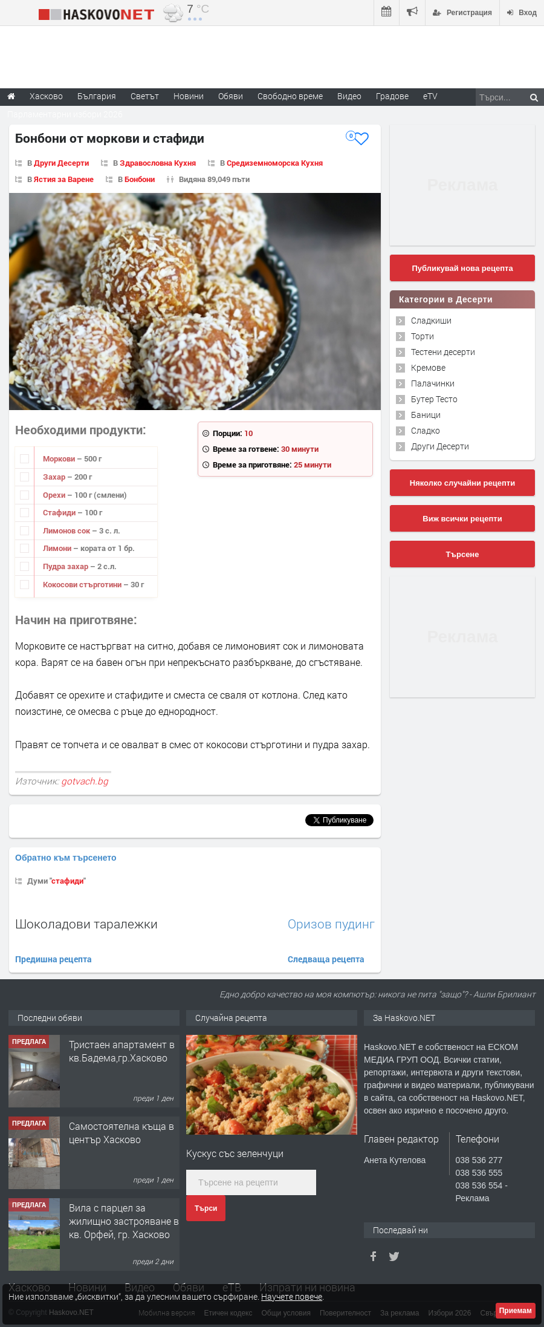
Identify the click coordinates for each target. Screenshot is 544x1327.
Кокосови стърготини (83, 584)
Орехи (55, 494)
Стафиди (60, 512)
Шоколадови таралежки (86, 923)
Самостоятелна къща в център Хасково (121, 1133)
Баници (426, 414)
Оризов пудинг (331, 923)
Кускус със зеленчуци (234, 1153)
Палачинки (433, 383)
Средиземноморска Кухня (275, 162)
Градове (392, 96)
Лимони (58, 548)
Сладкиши (431, 320)
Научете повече (291, 1296)
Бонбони (140, 179)
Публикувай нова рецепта (462, 268)
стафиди (67, 880)
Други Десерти (61, 162)
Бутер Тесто (434, 399)
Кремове (428, 367)
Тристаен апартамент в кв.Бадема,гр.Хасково (122, 1051)
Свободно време (290, 96)
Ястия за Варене (64, 179)
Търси (206, 1208)
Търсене (462, 554)
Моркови (60, 458)
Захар (55, 476)
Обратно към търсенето (66, 857)
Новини (188, 96)
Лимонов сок (67, 530)
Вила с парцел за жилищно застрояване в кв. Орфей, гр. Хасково (124, 1221)
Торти (422, 336)
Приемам (515, 1310)
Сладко (425, 430)
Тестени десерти (443, 351)
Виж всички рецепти (462, 518)
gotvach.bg (84, 781)
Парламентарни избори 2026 (65, 114)
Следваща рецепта (326, 959)
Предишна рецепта (53, 959)
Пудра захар (66, 566)
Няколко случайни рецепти (462, 482)
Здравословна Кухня (158, 162)
